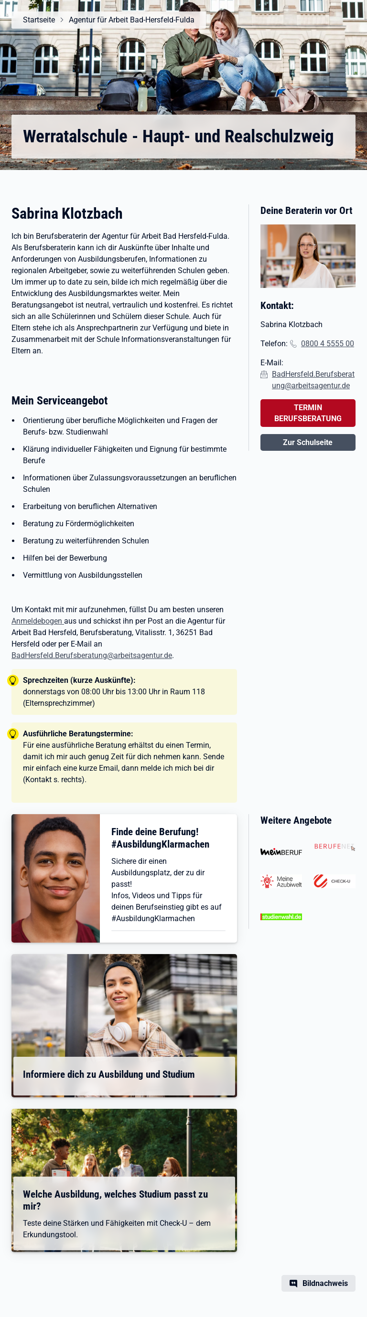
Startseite (39, 19)
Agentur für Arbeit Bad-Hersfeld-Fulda (131, 19)
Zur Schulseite (308, 442)
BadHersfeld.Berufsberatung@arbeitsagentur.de (91, 655)
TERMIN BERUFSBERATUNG (308, 413)
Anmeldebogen (37, 621)
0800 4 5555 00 (327, 343)
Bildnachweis (325, 1283)
